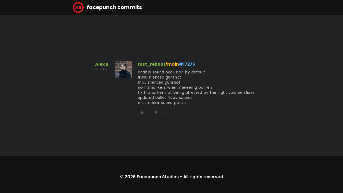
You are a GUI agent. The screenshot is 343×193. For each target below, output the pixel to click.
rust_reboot (151, 64)
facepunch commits (107, 7)
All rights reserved (203, 177)
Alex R (101, 64)
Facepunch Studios (158, 177)
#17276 (187, 64)
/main (172, 64)
